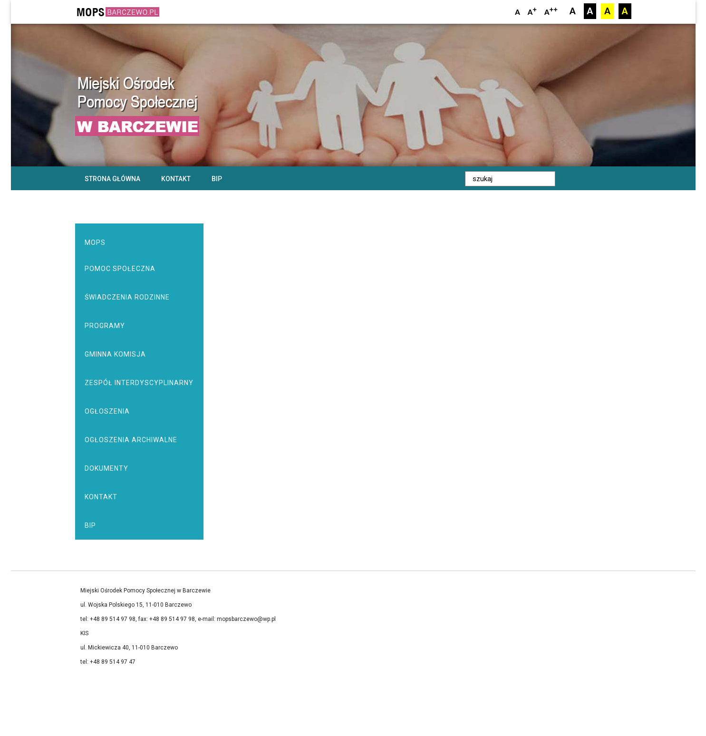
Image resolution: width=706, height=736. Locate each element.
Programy (105, 325)
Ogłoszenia (107, 411)
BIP (217, 179)
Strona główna (112, 179)
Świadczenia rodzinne (127, 297)
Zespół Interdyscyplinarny (139, 383)
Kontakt (176, 179)
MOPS (95, 242)
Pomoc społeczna (120, 268)
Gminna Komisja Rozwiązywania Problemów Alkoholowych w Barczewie (139, 359)
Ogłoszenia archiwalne (131, 440)
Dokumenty (106, 468)
